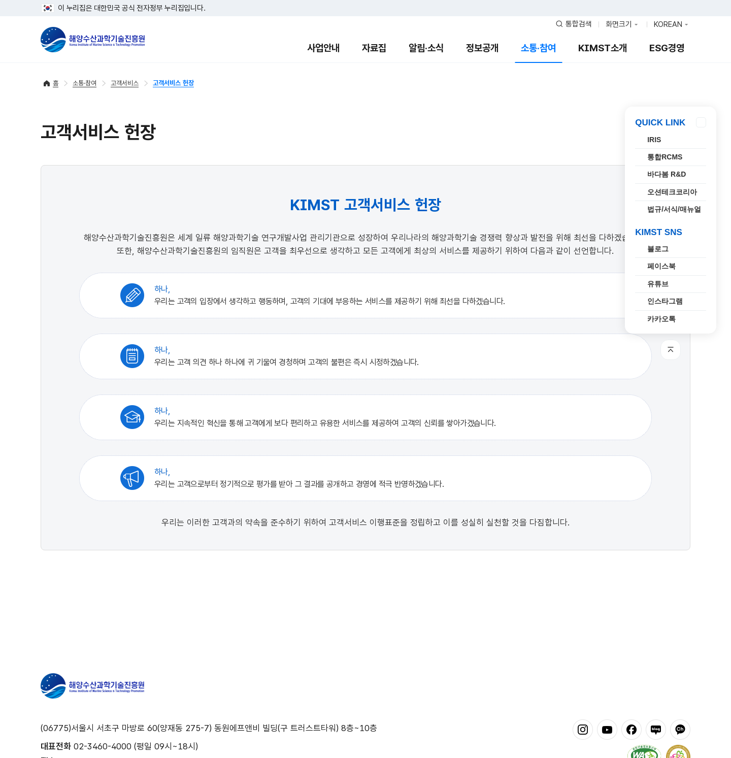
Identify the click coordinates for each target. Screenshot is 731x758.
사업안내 (323, 48)
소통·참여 (538, 48)
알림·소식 (426, 48)
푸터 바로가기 (365, 0)
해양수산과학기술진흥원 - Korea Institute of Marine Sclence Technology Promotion (93, 39)
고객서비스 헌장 (173, 83)
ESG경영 (666, 48)
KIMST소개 (602, 48)
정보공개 (482, 48)
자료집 (374, 48)
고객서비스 (125, 83)
